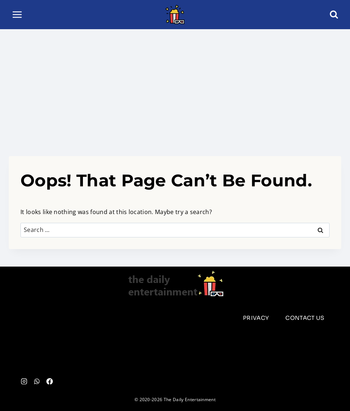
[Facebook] (49, 381)
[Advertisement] (175, 84)
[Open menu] (17, 14)
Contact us (304, 317)
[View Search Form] (334, 14)
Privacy (256, 317)
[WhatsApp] (36, 381)
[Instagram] (24, 381)
